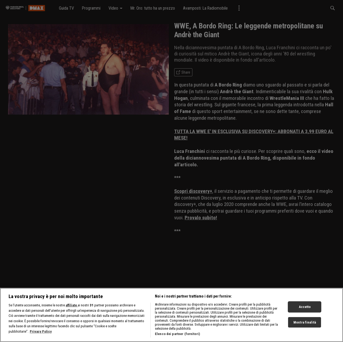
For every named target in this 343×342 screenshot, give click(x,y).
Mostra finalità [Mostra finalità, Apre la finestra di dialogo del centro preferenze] (304, 324)
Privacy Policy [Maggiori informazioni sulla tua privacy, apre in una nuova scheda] (41, 333)
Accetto (305, 309)
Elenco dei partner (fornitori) (177, 336)
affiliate (72, 307)
